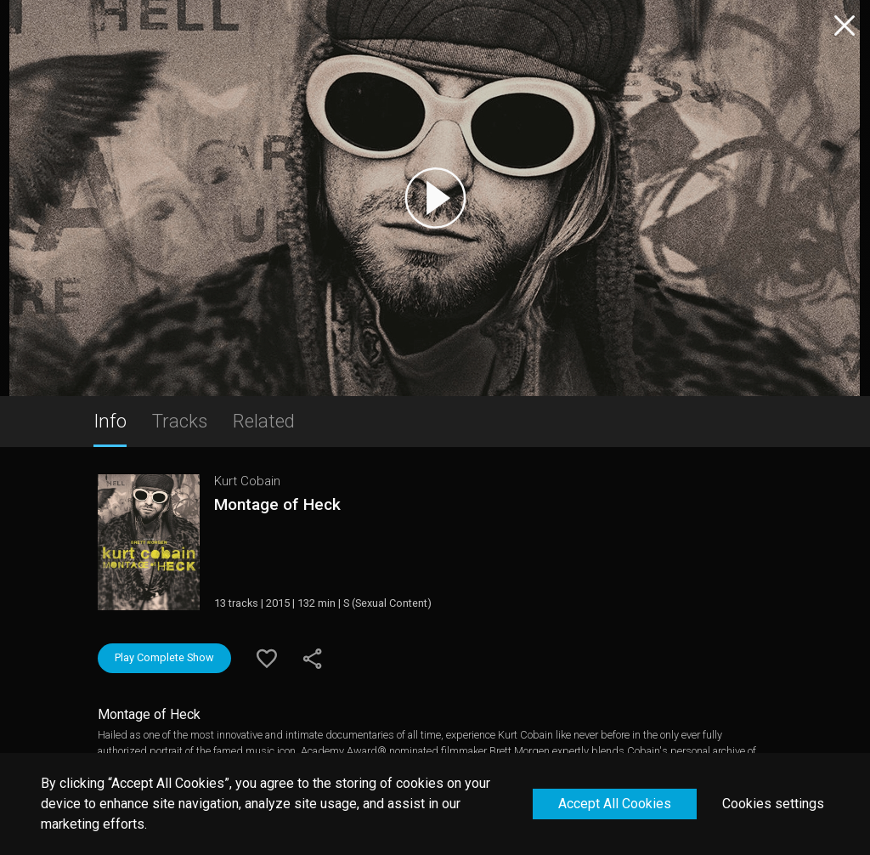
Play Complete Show (164, 657)
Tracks (179, 421)
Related (264, 421)
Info (110, 421)
